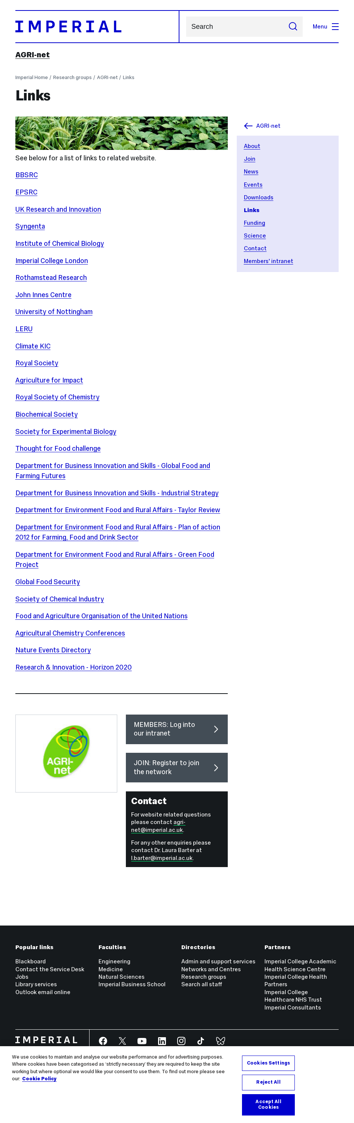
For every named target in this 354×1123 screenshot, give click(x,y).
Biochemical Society (46, 414)
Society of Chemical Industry (59, 599)
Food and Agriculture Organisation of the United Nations (101, 616)
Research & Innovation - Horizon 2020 (73, 667)
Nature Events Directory (53, 650)
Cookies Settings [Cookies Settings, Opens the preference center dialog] (268, 1063)
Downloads (258, 197)
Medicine (111, 969)
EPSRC (26, 192)
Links (128, 77)
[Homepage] (97, 26)
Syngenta (30, 226)
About (252, 146)
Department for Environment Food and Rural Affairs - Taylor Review (117, 510)
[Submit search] (292, 26)
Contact (255, 248)
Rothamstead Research (51, 278)
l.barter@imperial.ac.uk (162, 857)
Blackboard (30, 961)
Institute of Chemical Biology (59, 243)
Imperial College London (51, 261)
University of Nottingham (54, 312)
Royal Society (36, 363)
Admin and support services (218, 961)
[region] (177, 1084)
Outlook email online (42, 992)
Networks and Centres (211, 969)
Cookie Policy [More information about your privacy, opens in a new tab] (39, 1079)
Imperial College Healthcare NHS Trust (293, 995)
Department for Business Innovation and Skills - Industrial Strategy (117, 493)
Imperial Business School (132, 984)
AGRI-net (32, 55)
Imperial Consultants (292, 1007)
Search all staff (201, 984)
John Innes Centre (43, 295)
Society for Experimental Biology (66, 432)
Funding (254, 222)
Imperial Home (31, 77)
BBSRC (26, 175)
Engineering (114, 961)
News (251, 171)
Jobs (21, 976)
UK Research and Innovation (58, 209)
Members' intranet (268, 261)
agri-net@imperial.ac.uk (158, 825)
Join (249, 158)
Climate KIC (33, 346)
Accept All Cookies (268, 1105)
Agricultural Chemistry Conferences (70, 633)
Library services (36, 984)
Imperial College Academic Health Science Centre (300, 965)
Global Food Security (47, 582)
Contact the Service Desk (49, 969)
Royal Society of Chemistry (57, 397)
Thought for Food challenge (58, 448)
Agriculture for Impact (49, 380)
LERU (24, 329)
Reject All (268, 1082)
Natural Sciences (122, 976)
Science (255, 235)
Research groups (72, 77)
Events (253, 184)
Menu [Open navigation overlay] (326, 26)
